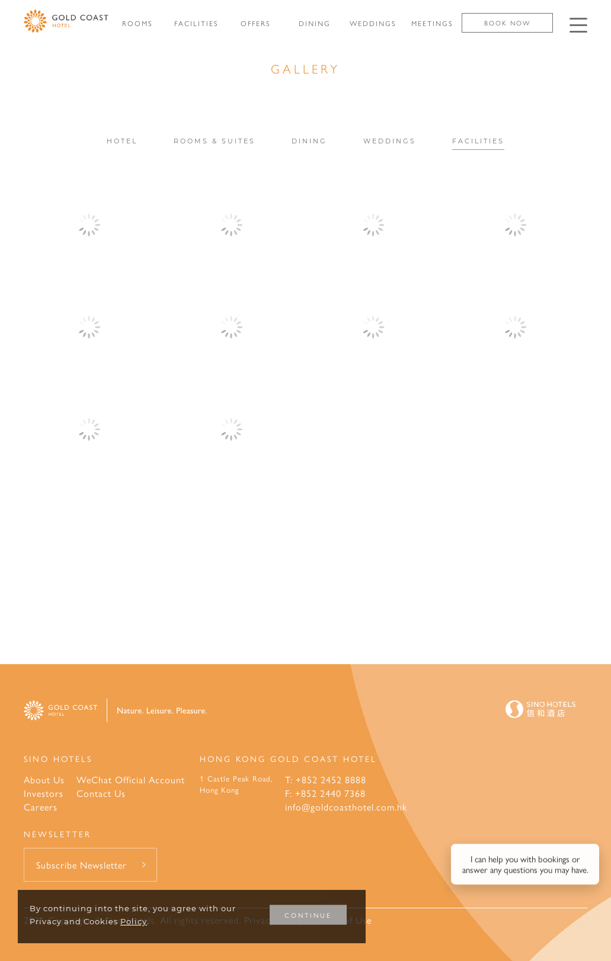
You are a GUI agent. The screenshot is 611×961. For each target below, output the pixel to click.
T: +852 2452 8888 (325, 779)
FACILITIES (196, 23)
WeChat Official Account (130, 779)
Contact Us (101, 793)
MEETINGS (432, 23)
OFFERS (256, 23)
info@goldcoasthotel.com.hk (346, 806)
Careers (40, 806)
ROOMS (137, 23)
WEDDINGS (373, 23)
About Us (44, 779)
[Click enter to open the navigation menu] (578, 25)
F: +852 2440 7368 (325, 793)
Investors (43, 793)
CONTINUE (308, 915)
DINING (315, 23)
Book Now (507, 22)
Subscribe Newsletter (81, 865)
